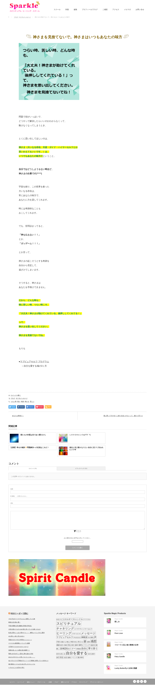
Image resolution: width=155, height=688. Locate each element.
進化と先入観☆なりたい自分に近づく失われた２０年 (86, 448)
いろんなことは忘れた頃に (16, 667)
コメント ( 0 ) (33, 468)
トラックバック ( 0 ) (81, 468)
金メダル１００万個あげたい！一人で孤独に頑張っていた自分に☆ (28, 660)
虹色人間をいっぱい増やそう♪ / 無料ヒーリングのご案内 (26, 632)
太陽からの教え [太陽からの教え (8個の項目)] (65, 642)
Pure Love (119, 633)
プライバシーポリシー (96, 682)
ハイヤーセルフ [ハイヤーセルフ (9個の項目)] (87, 629)
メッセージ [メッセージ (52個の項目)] (88, 633)
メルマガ (127, 9)
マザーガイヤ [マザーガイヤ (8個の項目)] (76, 633)
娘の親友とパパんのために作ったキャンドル (21, 664)
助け (18, 401)
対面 (67, 9)
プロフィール (41, 682)
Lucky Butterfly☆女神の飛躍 (126, 668)
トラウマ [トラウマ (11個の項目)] (78, 629)
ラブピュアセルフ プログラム (34, 361)
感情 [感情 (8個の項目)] (88, 642)
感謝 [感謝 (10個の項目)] (58, 645)
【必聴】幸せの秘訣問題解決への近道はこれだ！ (29, 447)
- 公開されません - (18, 496)
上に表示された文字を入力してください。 (77, 538)
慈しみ (117, 622)
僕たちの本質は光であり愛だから (33, 435)
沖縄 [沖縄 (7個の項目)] (65, 645)
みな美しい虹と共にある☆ (16, 636)
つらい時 (13, 401)
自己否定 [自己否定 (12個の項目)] (59, 657)
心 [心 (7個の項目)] (82, 642)
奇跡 (22, 401)
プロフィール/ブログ (90, 9)
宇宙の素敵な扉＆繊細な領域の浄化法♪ (20, 625)
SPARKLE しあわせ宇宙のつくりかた (134, 686)
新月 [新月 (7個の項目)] (61, 645)
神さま (27, 401)
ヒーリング (21, 682)
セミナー (12, 682)
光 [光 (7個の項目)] (89, 637)
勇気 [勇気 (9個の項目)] (91, 637)
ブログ (13, 398)
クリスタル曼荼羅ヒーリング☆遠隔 (19, 643)
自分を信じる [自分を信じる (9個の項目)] (60, 654)
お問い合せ (140, 9)
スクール (57, 9)
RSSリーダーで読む (19, 613)
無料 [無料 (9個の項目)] (76, 645)
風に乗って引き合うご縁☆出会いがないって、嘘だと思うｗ (123, 416)
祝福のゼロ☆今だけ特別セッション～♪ (20, 639)
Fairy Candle (120, 657)
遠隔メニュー (31, 682)
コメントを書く (16, 395)
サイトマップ (83, 682)
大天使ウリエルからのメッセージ (18, 646)
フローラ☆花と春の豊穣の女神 (126, 645)
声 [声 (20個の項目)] (95, 637)
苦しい (32, 401)
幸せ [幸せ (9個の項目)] (79, 642)
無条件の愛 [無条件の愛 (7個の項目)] (94, 645)
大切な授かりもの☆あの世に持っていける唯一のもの (24, 629)
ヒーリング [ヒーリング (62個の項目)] (63, 633)
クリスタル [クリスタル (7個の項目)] (87, 619)
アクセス (115, 9)
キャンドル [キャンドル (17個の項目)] (78, 619)
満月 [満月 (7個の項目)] (72, 645)
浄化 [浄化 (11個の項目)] (69, 645)
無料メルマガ (65, 682)
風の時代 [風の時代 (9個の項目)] (81, 657)
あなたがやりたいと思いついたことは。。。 (21, 657)
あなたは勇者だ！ (18, 416)
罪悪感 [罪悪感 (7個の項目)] (79, 649)
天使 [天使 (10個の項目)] (58, 642)
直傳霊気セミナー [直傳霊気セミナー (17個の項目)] (68, 648)
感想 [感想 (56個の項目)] (94, 641)
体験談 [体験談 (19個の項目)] (84, 637)
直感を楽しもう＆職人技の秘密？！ (19, 650)
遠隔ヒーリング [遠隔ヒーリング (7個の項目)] (72, 657)
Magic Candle (119, 619)
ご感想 (105, 9)
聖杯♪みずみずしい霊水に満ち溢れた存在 (20, 653)
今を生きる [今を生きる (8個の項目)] (77, 637)
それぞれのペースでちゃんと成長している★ (21, 619)
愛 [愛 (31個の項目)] (85, 641)
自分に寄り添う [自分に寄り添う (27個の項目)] (89, 648)
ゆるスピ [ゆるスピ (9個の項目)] (59, 619)
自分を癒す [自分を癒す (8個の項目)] (91, 654)
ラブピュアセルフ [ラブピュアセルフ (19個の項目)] (64, 637)
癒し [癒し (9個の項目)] (57, 649)
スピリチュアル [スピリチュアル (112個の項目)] (68, 623)
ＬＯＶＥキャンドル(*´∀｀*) (79, 435)
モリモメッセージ (21, 398)
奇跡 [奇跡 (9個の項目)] (72, 642)
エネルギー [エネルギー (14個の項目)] (67, 619)
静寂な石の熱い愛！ (14, 622)
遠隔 (75, 9)
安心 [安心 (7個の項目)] (75, 642)
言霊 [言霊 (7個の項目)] (65, 657)
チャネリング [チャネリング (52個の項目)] (65, 628)
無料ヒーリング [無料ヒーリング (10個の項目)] (84, 645)
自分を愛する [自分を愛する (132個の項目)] (76, 653)
